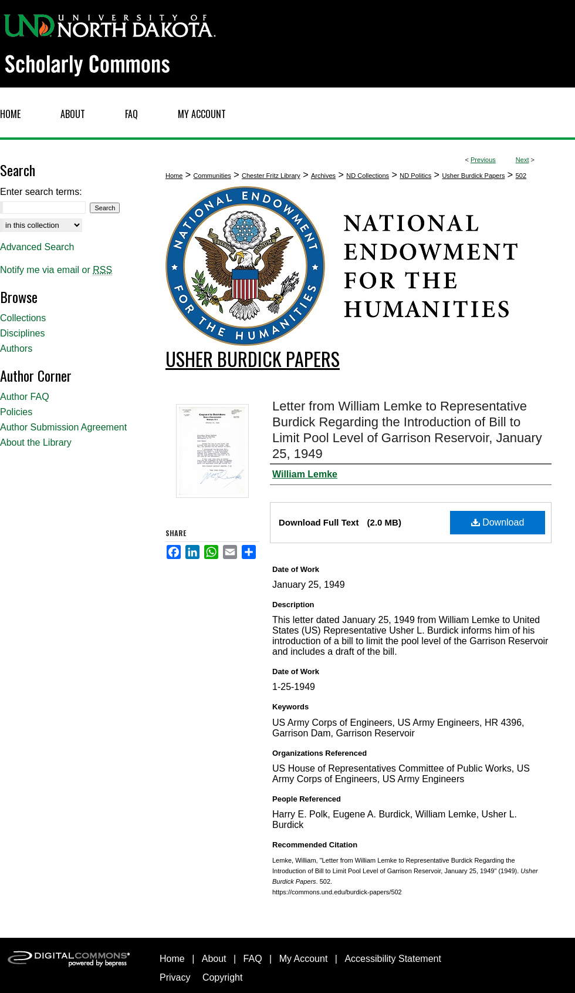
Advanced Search (37, 247)
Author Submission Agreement (63, 427)
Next (522, 159)
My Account (303, 959)
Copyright (222, 977)
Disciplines (22, 333)
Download (498, 522)
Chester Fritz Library (271, 175)
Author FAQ (24, 397)
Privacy (175, 977)
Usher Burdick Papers (473, 175)
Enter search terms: (41, 192)
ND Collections (367, 175)
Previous (483, 159)
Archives (323, 175)
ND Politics (415, 175)
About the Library (36, 442)
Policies (16, 412)
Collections (23, 318)
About (214, 959)
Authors (16, 349)
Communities (212, 175)
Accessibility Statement (392, 959)
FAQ (252, 959)
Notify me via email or (56, 270)
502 (521, 175)
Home (173, 175)
